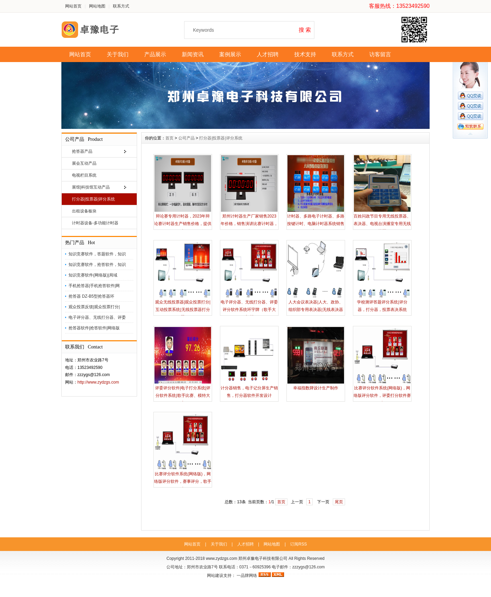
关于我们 (118, 54)
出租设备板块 (84, 211)
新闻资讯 (193, 54)
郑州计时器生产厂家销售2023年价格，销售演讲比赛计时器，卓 (249, 224)
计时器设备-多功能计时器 (95, 223)
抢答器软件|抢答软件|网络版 (94, 328)
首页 (169, 138)
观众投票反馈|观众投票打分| (94, 306)
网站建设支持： (221, 575)
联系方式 (121, 6)
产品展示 (155, 54)
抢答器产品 (82, 151)
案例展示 (230, 54)
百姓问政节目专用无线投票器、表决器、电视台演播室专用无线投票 (382, 224)
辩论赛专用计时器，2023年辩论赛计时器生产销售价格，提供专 (182, 224)
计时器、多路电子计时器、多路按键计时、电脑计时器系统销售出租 (315, 224)
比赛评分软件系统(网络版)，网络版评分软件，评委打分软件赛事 (382, 395)
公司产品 (186, 138)
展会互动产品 (84, 163)
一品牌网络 (247, 575)
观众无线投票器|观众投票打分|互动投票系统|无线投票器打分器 (182, 309)
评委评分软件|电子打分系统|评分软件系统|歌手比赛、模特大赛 (182, 395)
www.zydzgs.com (221, 558)
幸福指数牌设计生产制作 (315, 388)
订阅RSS (298, 544)
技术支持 (305, 54)
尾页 (339, 501)
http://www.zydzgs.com (98, 382)
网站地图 (97, 6)
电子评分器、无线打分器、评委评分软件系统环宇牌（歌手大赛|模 (249, 309)
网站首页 (73, 6)
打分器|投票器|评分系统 (93, 199)
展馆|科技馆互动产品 (91, 187)
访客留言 (380, 54)
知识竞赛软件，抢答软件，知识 (97, 264)
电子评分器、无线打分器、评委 (97, 317)
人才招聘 (268, 54)
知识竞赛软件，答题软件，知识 (97, 254)
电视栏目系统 (84, 175)
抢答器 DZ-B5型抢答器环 (91, 296)
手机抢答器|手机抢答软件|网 (94, 285)
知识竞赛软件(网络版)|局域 (93, 275)
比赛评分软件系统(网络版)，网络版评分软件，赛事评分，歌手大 (182, 481)
